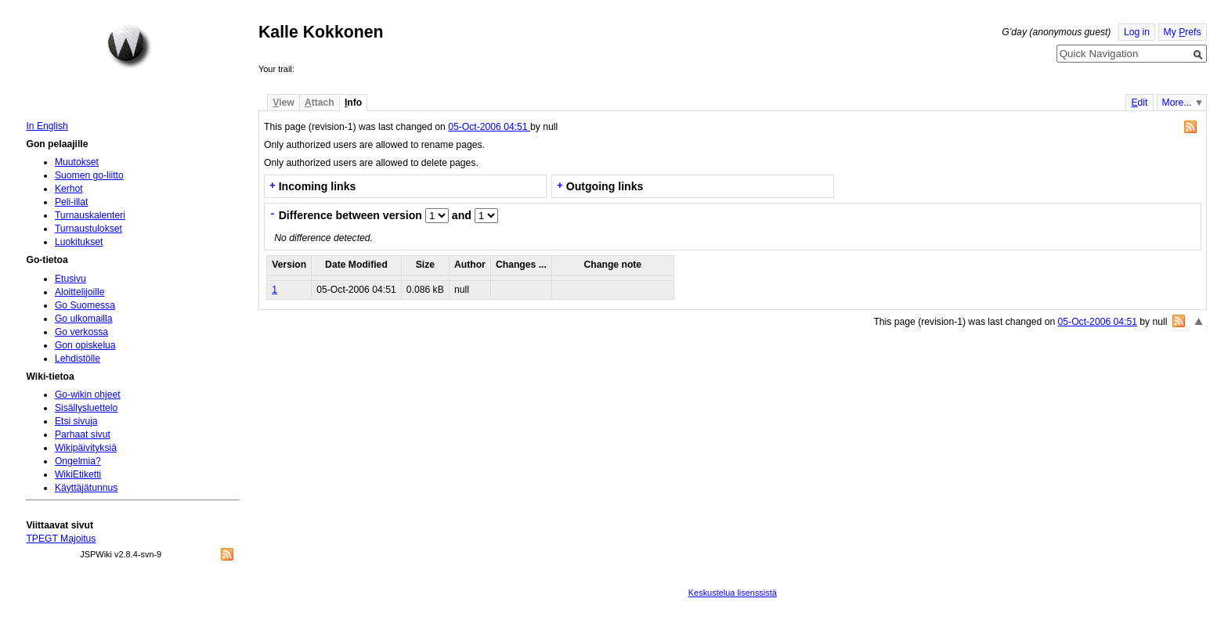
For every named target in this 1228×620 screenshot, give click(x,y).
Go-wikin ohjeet (88, 394)
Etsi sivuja (76, 421)
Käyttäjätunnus (86, 487)
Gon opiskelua (85, 345)
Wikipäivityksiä (86, 447)
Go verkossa (81, 331)
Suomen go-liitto (89, 175)
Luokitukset (79, 241)
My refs (1182, 32)
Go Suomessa (85, 305)
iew (283, 102)
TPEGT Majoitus (61, 538)
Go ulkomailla (84, 318)
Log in (1137, 32)
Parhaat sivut (82, 434)
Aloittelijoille (80, 292)
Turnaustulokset (88, 228)
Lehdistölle (77, 358)
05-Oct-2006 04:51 (489, 126)
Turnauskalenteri (90, 215)
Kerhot (69, 188)
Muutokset (77, 162)
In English (46, 126)
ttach (319, 102)
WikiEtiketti (78, 474)
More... (1177, 102)
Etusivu (70, 278)
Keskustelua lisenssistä (732, 592)
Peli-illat (71, 201)
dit (1139, 102)
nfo (353, 102)
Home (129, 46)
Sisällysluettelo (86, 407)
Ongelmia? (78, 461)
